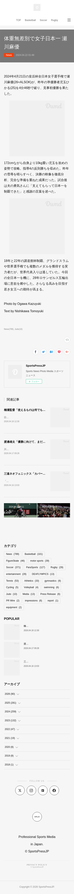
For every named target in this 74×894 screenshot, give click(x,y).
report (53, 601)
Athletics (31, 581)
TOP (18, 20)
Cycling (12, 588)
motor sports (39, 561)
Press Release (50, 594)
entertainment (16, 574)
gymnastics (53, 581)
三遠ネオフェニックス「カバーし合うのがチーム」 (35, 474)
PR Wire (12, 601)
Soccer (43, 20)
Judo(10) (18, 329)
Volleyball (31, 588)
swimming (51, 588)
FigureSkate (15, 561)
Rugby (54, 20)
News (9, 55)
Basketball (30, 20)
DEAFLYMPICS (43, 574)
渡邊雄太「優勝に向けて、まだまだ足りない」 (33, 442)
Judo (11, 594)
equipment (14, 608)
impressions (33, 601)
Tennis (12, 581)
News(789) (8, 329)
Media (28, 594)
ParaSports (35, 568)
